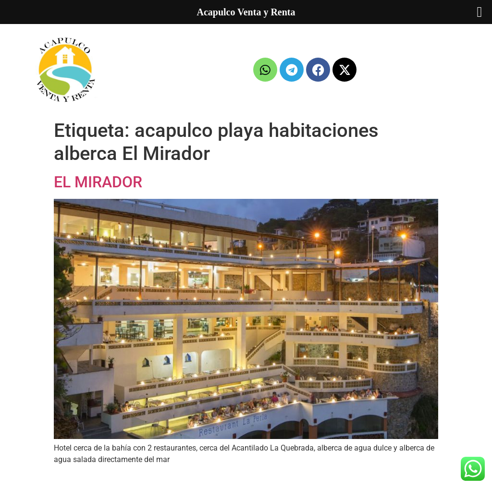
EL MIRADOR (98, 182)
